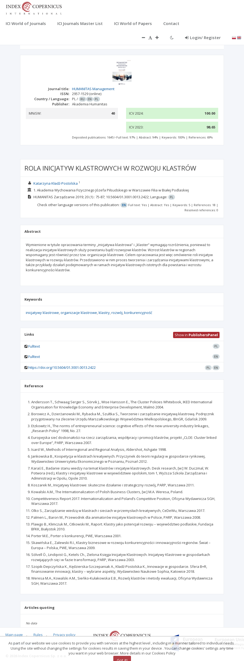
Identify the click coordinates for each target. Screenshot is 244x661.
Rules (38, 634)
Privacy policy (64, 634)
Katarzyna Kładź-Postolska (55, 183)
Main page (14, 634)
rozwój (117, 312)
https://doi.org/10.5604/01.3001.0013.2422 (62, 367)
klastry (104, 312)
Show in (196, 334)
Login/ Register (203, 37)
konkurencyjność (138, 312)
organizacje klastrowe (79, 312)
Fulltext (34, 346)
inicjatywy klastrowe (42, 312)
